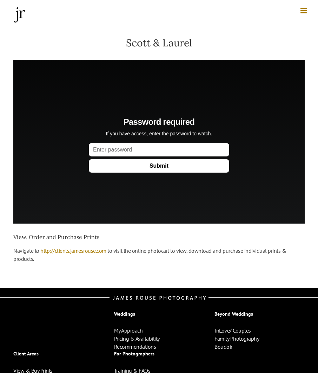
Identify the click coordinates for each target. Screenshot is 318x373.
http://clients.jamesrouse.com (73, 250)
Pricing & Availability (137, 338)
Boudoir (223, 346)
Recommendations (135, 346)
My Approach (128, 330)
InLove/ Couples (232, 330)
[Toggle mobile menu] (304, 10)
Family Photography (236, 338)
